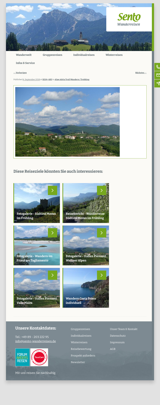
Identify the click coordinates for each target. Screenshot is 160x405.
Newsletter (78, 362)
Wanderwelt (24, 54)
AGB (112, 349)
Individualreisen (84, 54)
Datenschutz (118, 335)
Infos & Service (25, 63)
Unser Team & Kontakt (123, 329)
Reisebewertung (81, 349)
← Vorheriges (20, 73)
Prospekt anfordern (83, 355)
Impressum (117, 342)
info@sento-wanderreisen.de (35, 341)
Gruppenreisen (52, 54)
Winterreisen (114, 54)
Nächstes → (141, 73)
